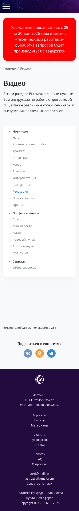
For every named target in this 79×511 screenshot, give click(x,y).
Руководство (39, 440)
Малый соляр (22, 226)
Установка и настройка (29, 144)
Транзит (19, 151)
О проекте (39, 464)
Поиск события (23, 198)
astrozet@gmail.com (39, 478)
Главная (10, 68)
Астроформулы (23, 246)
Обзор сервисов (24, 268)
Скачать (40, 435)
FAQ (39, 459)
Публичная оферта (39, 498)
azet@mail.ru (39, 473)
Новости (39, 454)
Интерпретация (24, 178)
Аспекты (19, 171)
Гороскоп (39, 415)
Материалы (39, 425)
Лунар (17, 233)
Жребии (18, 205)
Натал (17, 137)
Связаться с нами (39, 483)
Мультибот (20, 253)
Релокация (20, 191)
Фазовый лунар (24, 239)
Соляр (17, 219)
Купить (39, 420)
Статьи (40, 445)
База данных (22, 185)
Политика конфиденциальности (39, 493)
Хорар (17, 164)
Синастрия (20, 158)
